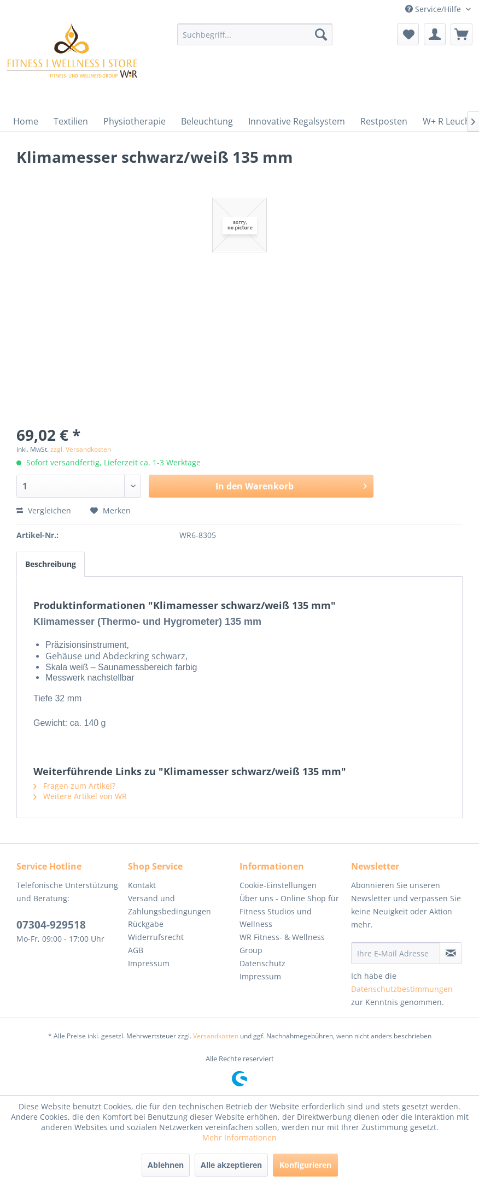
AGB (135, 950)
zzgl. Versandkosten (80, 449)
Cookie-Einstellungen (278, 885)
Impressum (149, 963)
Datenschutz (262, 963)
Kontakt (142, 885)
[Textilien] (71, 121)
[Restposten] (384, 121)
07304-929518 (51, 925)
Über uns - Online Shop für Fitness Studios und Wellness (289, 911)
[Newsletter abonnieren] (451, 953)
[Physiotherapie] (134, 121)
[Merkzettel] (408, 34)
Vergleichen (43, 510)
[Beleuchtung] (207, 121)
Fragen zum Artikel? (74, 786)
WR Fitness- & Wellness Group (282, 943)
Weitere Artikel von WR (80, 796)
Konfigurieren (305, 1165)
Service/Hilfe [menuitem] (434, 9)
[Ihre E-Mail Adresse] (395, 953)
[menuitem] (255, 34)
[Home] (25, 121)
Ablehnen (166, 1165)
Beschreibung (50, 564)
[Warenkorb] (461, 34)
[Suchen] (320, 34)
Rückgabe (145, 924)
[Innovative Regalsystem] (297, 121)
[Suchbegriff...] (255, 34)
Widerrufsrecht (156, 937)
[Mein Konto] (435, 34)
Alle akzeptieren (231, 1165)
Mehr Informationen (239, 1137)
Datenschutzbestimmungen (402, 989)
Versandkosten (215, 1036)
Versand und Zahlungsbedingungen (169, 905)
